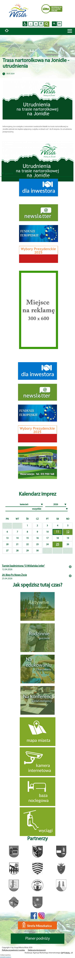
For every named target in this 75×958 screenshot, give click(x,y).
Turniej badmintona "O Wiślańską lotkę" (23, 566)
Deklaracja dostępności (37, 950)
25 (57, 544)
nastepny (8, 957)
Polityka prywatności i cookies (13, 950)
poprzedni (3, 957)
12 (67, 531)
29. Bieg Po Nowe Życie (14, 575)
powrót (7, 173)
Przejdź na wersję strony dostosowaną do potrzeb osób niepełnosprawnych (25, 23)
